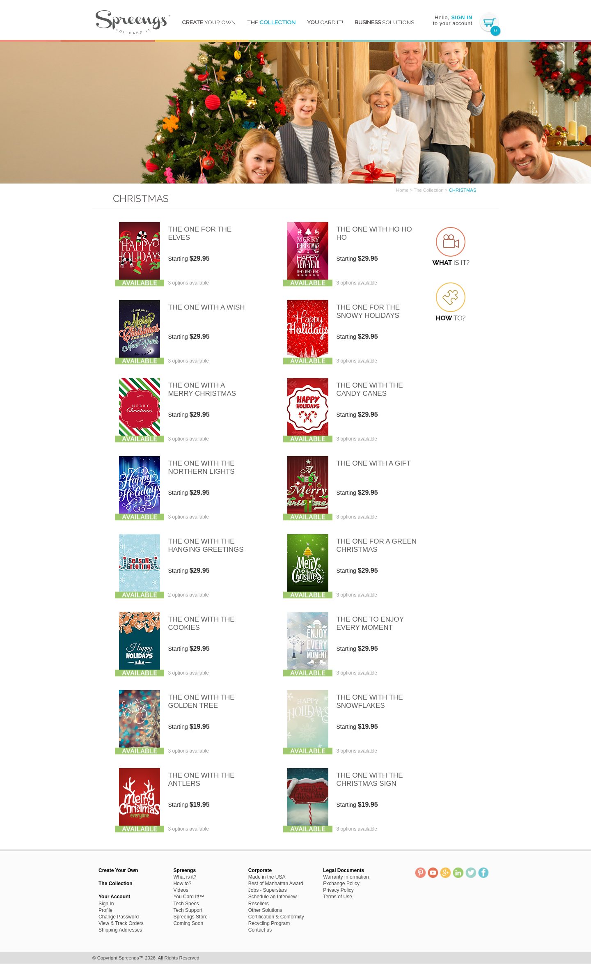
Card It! (325, 22)
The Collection (429, 190)
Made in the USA (267, 877)
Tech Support (187, 910)
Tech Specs (186, 904)
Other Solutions (265, 910)
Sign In (106, 904)
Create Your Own (118, 870)
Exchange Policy (341, 883)
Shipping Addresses (120, 930)
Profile (105, 910)
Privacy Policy (338, 890)
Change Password (118, 917)
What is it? (184, 877)
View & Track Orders (121, 923)
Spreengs (132, 20)
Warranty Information (346, 877)
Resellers (258, 904)
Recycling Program (269, 923)
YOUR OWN (209, 22)
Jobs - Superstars (267, 890)
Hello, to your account (452, 20)
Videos (180, 890)
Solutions (384, 22)
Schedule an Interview (272, 897)
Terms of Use (337, 897)
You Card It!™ (188, 897)
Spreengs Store (190, 917)
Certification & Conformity (276, 917)
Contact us (260, 930)
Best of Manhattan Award (275, 883)
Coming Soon (188, 923)
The (271, 22)
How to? (182, 883)
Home (402, 190)
